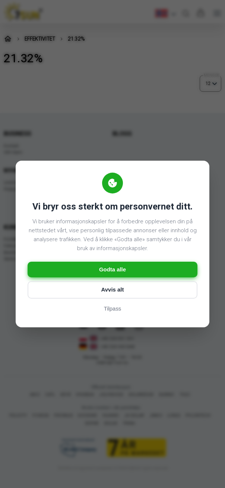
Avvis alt (112, 290)
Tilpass (112, 309)
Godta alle (112, 270)
